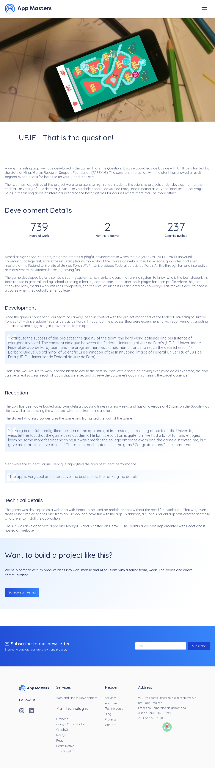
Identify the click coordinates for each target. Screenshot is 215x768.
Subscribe (199, 646)
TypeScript (63, 751)
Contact (110, 725)
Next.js (61, 735)
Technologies (114, 708)
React (60, 740)
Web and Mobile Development (76, 698)
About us (111, 703)
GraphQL (62, 730)
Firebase (62, 719)
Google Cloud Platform (71, 724)
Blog (108, 714)
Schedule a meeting (22, 592)
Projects (110, 719)
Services (111, 698)
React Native (65, 746)
